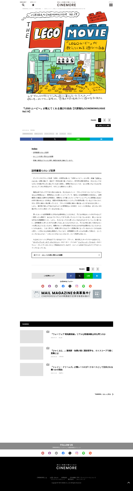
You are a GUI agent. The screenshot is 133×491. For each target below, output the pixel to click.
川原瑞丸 (32, 130)
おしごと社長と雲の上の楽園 (43, 156)
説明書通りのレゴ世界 (41, 152)
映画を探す (23, 4)
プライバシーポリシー (58, 479)
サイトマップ (81, 479)
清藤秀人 (61, 373)
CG (57, 133)
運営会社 (71, 479)
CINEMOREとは (42, 477)
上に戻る (129, 483)
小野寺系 (61, 356)
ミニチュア (63, 133)
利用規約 (64, 477)
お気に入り (33, 4)
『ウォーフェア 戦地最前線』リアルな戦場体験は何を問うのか (78, 334)
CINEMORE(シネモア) (27, 8)
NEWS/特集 (38, 8)
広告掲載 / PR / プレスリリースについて (83, 477)
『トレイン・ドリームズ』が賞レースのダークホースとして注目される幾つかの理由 (82, 368)
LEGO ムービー (38, 133)
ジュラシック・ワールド (86, 242)
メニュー (111, 4)
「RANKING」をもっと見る (102, 394)
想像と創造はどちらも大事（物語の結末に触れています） (53, 160)
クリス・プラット (49, 133)
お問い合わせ (54, 477)
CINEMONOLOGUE (27, 133)
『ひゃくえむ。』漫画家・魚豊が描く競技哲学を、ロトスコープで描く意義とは (82, 351)
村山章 (60, 337)
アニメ (69, 133)
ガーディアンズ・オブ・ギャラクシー (46, 242)
